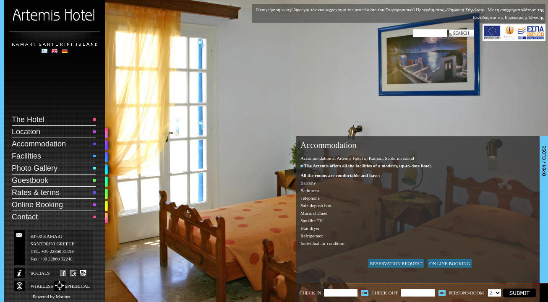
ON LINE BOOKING (449, 263)
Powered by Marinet (51, 296)
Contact (25, 217)
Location (26, 132)
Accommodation (39, 144)
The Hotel (28, 119)
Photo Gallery (34, 168)
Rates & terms (36, 192)
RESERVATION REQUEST (396, 263)
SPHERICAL (77, 286)
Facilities (26, 156)
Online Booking (37, 204)
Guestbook (30, 180)
